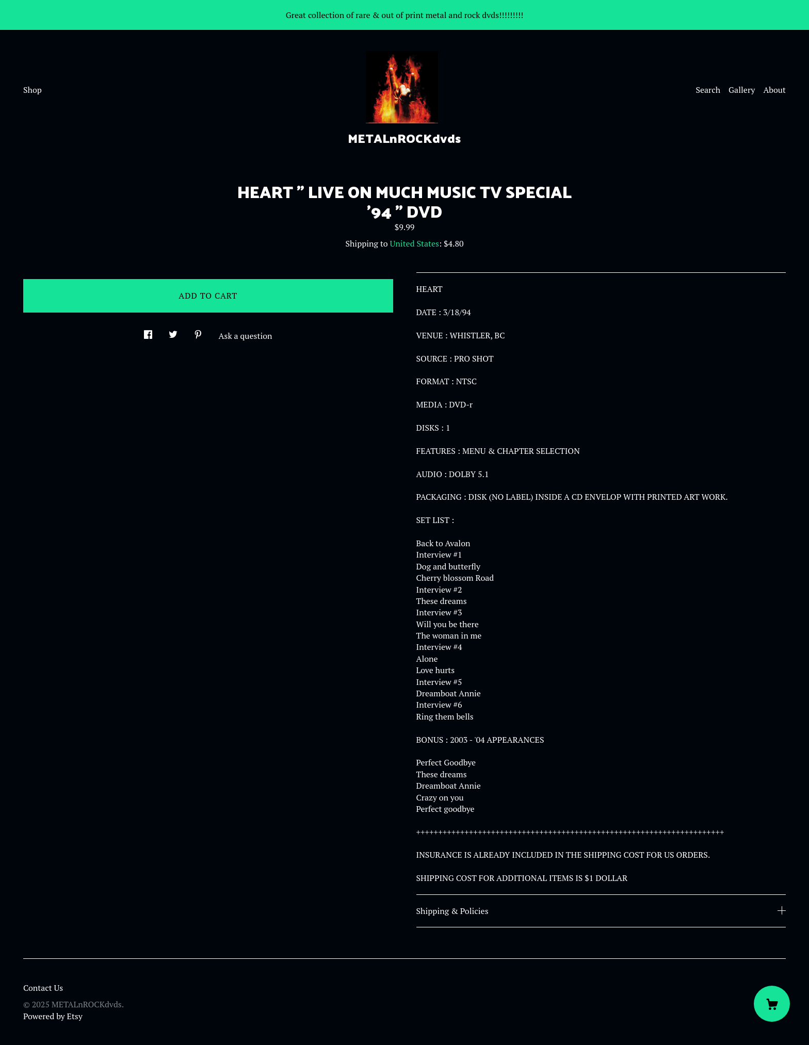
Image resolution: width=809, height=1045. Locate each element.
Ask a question (245, 335)
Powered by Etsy (53, 1016)
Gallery (742, 89)
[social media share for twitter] (173, 331)
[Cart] (772, 1004)
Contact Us (43, 987)
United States (414, 243)
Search (707, 89)
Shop (32, 89)
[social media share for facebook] (148, 331)
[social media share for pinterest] (198, 331)
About (774, 89)
